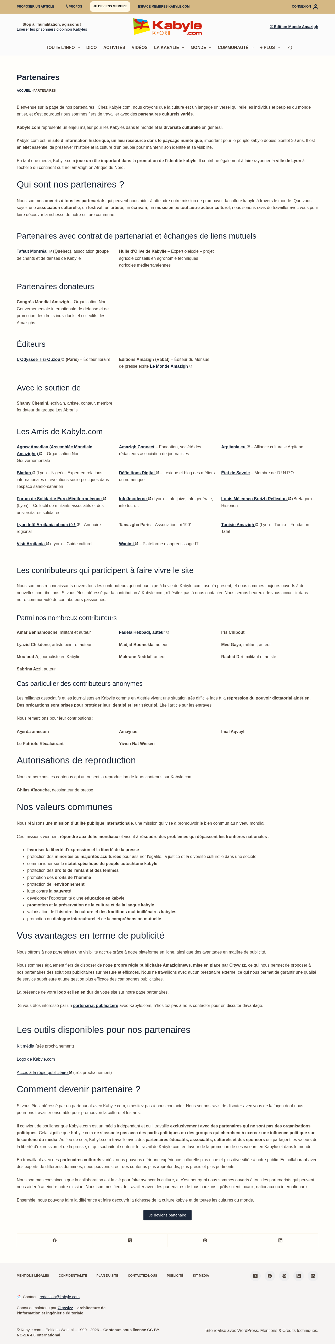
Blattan (26, 473)
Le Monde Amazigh (171, 366)
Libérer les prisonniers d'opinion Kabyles (52, 29)
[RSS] (298, 1276)
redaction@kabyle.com (60, 1297)
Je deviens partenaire (167, 1215)
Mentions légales (33, 1275)
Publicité (175, 1275)
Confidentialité (73, 1275)
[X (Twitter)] (130, 1240)
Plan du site (107, 1275)
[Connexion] (305, 6)
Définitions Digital (139, 473)
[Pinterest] (205, 1240)
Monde (202, 48)
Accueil (24, 90)
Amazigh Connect (136, 447)
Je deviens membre (110, 6)
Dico (91, 47)
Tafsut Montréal (34, 251)
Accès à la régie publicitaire (44, 1072)
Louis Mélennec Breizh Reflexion (256, 499)
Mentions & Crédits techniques (288, 1330)
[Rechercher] (290, 48)
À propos (74, 6)
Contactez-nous (142, 1275)
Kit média (25, 1046)
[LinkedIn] (280, 1240)
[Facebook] (54, 1240)
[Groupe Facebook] (284, 1276)
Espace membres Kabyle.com (163, 6)
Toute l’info (64, 48)
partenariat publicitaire (95, 1005)
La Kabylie (170, 48)
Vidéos (139, 47)
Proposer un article (35, 6)
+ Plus (271, 48)
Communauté (237, 48)
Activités (114, 47)
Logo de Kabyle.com (36, 1059)
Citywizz (65, 1308)
